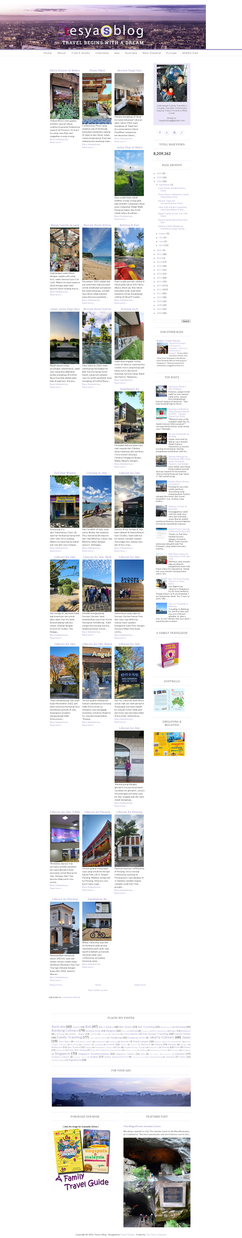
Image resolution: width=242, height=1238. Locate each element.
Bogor (173, 1031)
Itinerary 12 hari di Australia (178, 507)
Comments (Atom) (71, 997)
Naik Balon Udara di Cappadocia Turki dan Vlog (179, 556)
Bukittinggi (60, 1034)
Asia (116, 53)
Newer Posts (56, 985)
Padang (88, 1047)
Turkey (182, 1057)
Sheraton (175, 1050)
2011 (160, 293)
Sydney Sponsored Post (116, 1057)
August (163, 233)
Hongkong (116, 1037)
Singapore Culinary (125, 1054)
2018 (160, 266)
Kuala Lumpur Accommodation (168, 1041)
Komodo (125, 1041)
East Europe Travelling (156, 1033)
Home (48, 53)
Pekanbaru (154, 1047)
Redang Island (130, 1050)
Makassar (145, 1044)
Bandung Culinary (65, 1030)
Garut (92, 1038)
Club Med (115, 1034)
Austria (76, 1027)
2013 (160, 285)
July (161, 237)
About (61, 53)
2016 (160, 273)
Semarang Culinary (159, 1050)
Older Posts (140, 985)
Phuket (187, 1047)
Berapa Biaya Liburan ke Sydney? (179, 482)
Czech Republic (130, 1034)
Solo (143, 1054)
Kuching (74, 1044)
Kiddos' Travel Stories (168, 341)
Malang (158, 1044)
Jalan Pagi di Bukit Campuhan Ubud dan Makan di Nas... (172, 208)
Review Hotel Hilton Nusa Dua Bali (172, 221)
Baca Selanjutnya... (59, 139)
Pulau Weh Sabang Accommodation (105, 1050)
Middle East (190, 53)
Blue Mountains (159, 1031)
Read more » (56, 142)
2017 (160, 270)
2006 (160, 313)
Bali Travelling (146, 1026)
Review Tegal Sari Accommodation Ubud (170, 202)
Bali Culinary (106, 1026)
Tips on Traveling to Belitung (178, 605)
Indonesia (102, 53)
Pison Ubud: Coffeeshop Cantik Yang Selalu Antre (173, 195)
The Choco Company (156, 1234)
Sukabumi (167, 1054)
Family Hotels (182, 1033)
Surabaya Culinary (60, 1057)
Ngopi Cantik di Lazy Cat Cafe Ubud (172, 214)
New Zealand (152, 53)
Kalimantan (101, 1041)
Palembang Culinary (104, 1047)
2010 (160, 297)
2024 (160, 177)
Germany (102, 1038)
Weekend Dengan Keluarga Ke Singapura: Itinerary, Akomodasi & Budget (178, 348)
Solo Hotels (154, 1054)
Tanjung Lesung (138, 1057)
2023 (160, 181)
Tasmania (170, 1057)
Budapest (185, 1031)
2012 (160, 289)
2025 (160, 173)
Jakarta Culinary (161, 1037)
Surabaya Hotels (80, 1057)
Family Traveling (69, 1037)
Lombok (111, 1044)
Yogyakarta (74, 1059)
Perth (177, 1047)
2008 (160, 305)
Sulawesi (180, 1053)
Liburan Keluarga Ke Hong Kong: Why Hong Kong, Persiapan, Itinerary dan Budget (179, 460)
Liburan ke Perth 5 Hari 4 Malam (177, 387)
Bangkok (111, 1030)
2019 (160, 262)
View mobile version (98, 990)
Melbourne (57, 1047)
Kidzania (113, 1041)
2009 (160, 301)
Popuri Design (127, 1234)
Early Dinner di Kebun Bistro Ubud (172, 189)
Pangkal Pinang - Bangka (135, 1047)
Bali (88, 1026)
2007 (160, 309)
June (161, 241)
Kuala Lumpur (141, 1041)
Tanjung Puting (155, 1057)
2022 (160, 250)
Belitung (134, 1031)
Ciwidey (104, 1034)
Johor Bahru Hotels (83, 1041)
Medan (184, 1044)
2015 (160, 278)
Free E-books (81, 53)
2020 (160, 258)
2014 (160, 281)
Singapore (62, 1053)
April (161, 245)
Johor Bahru (64, 1041)
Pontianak (60, 1050)
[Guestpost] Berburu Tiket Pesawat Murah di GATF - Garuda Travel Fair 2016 (179, 413)
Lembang (99, 1044)
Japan (186, 1037)
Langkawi (86, 1044)
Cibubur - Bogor (76, 1034)
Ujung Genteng (58, 1060)
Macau (124, 1044)
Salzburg (143, 1050)
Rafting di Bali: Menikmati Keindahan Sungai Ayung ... (172, 227)
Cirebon (93, 1034)
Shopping (186, 1050)
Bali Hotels (125, 1026)
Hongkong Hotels (136, 1037)
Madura (134, 1045)
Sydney (94, 1056)
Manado (172, 1044)
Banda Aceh (166, 1027)
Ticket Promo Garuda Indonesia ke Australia (179, 530)
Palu (118, 1047)
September (164, 184)
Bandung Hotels (93, 1031)
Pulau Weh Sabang (77, 1050)
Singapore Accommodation (93, 1053)
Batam (124, 1031)
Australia (131, 53)
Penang (165, 1047)
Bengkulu (145, 1031)
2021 (160, 254)
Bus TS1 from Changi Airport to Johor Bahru (179, 581)
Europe (171, 53)
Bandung (180, 1026)
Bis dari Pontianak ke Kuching (179, 435)
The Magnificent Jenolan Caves (142, 1126)
